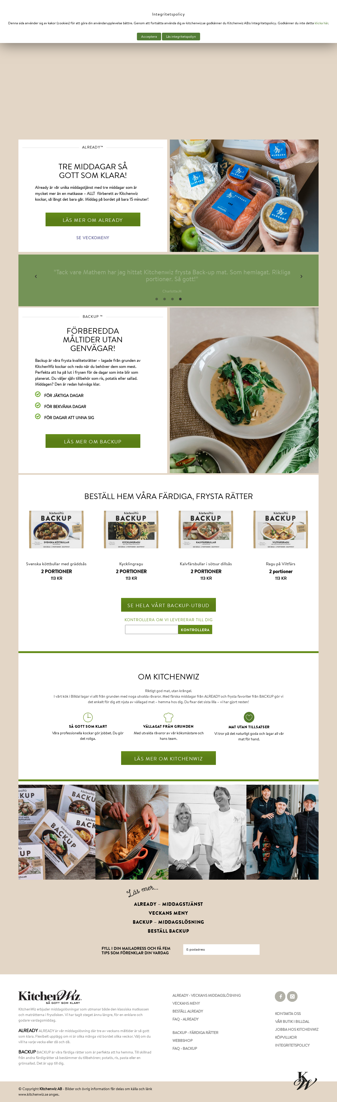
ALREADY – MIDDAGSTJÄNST (168, 904)
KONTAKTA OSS (288, 1013)
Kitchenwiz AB (50, 1088)
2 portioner (281, 571)
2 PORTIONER (56, 571)
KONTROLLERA (195, 629)
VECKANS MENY (168, 913)
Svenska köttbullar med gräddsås (56, 563)
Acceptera (149, 36)
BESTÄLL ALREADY (187, 1011)
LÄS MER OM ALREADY (93, 220)
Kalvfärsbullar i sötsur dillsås (206, 563)
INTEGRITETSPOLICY (292, 1045)
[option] (188, 276)
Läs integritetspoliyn (181, 36)
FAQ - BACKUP (184, 1048)
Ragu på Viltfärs (280, 563)
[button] (35, 276)
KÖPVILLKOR (286, 1037)
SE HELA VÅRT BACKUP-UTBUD (168, 605)
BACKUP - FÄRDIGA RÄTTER (195, 1032)
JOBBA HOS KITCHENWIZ (296, 1029)
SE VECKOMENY (92, 237)
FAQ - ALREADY (185, 1019)
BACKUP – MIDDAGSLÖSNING (169, 922)
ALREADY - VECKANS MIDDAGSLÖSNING (206, 995)
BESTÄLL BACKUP (168, 931)
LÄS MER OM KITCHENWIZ (168, 758)
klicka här (321, 23)
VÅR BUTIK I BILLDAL (292, 1021)
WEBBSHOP (182, 1040)
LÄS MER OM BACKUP (92, 441)
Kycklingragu (131, 563)
